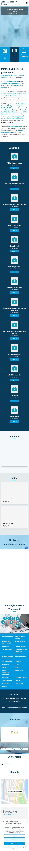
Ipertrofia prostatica (20, 646)
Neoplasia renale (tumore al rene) (6, 642)
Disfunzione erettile (20, 656)
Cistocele (17, 680)
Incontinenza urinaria (21, 677)
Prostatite (18, 661)
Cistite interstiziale (7, 680)
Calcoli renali (5, 646)
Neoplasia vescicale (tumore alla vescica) (8, 657)
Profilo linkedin (9, 764)
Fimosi (17, 664)
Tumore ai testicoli (20, 641)
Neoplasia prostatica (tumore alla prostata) (21, 651)
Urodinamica (5, 683)
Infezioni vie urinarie (7, 649)
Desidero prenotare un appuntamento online (14, 707)
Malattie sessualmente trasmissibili (6, 672)
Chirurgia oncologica (7, 636)
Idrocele (17, 667)
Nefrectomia (5, 664)
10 (25, 745)
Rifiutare (14, 836)
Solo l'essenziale (14, 839)
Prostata (4, 686)
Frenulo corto (19, 670)
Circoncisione (5, 677)
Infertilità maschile (7, 661)
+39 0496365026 (9, 814)
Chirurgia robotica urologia (20, 637)
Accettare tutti (14, 843)
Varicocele (5, 667)
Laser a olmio (19, 683)
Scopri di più (14, 168)
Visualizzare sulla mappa (15, 791)
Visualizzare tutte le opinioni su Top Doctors (14, 749)
